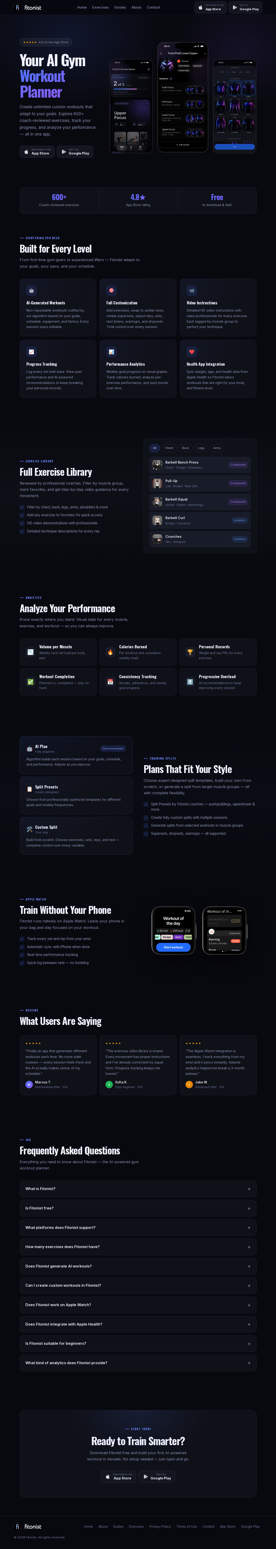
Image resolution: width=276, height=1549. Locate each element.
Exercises (100, 7)
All (154, 448)
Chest (169, 448)
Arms (217, 448)
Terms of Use (187, 1526)
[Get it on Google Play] (245, 7)
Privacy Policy (160, 1526)
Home (82, 7)
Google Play (250, 1526)
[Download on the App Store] (211, 7)
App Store (228, 1526)
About (136, 7)
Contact (153, 7)
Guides (120, 7)
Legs (201, 448)
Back (185, 448)
